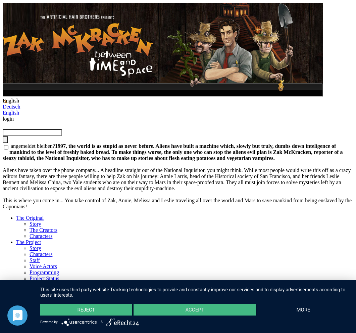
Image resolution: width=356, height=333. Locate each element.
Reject (86, 310)
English (11, 113)
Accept (194, 310)
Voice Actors (43, 266)
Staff (35, 260)
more (303, 310)
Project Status (44, 278)
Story (35, 224)
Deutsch (11, 107)
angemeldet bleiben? (32, 146)
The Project (28, 242)
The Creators (43, 230)
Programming (44, 272)
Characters (41, 236)
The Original (30, 218)
